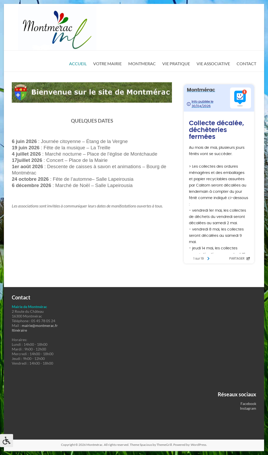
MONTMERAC (142, 63)
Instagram (248, 408)
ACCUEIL (78, 63)
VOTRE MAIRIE (107, 63)
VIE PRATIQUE (176, 63)
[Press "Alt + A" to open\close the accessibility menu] (6, 440)
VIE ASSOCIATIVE (213, 63)
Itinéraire (19, 330)
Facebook (248, 403)
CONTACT (246, 63)
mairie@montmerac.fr (40, 325)
